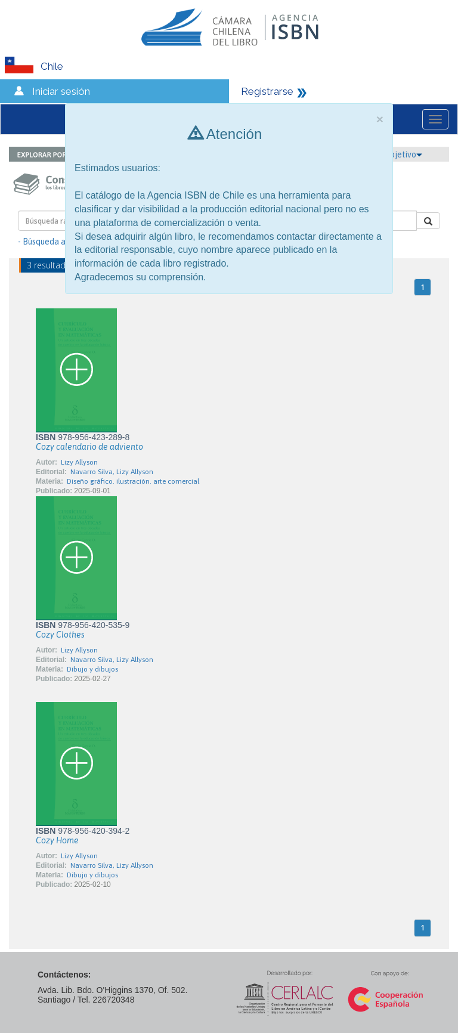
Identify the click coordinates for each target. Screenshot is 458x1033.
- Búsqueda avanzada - (60, 241)
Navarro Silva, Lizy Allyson (111, 472)
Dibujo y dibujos (92, 669)
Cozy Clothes (60, 634)
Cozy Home (57, 840)
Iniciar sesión (61, 91)
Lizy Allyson (79, 462)
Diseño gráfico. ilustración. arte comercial (133, 481)
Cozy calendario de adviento (89, 446)
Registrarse (267, 91)
